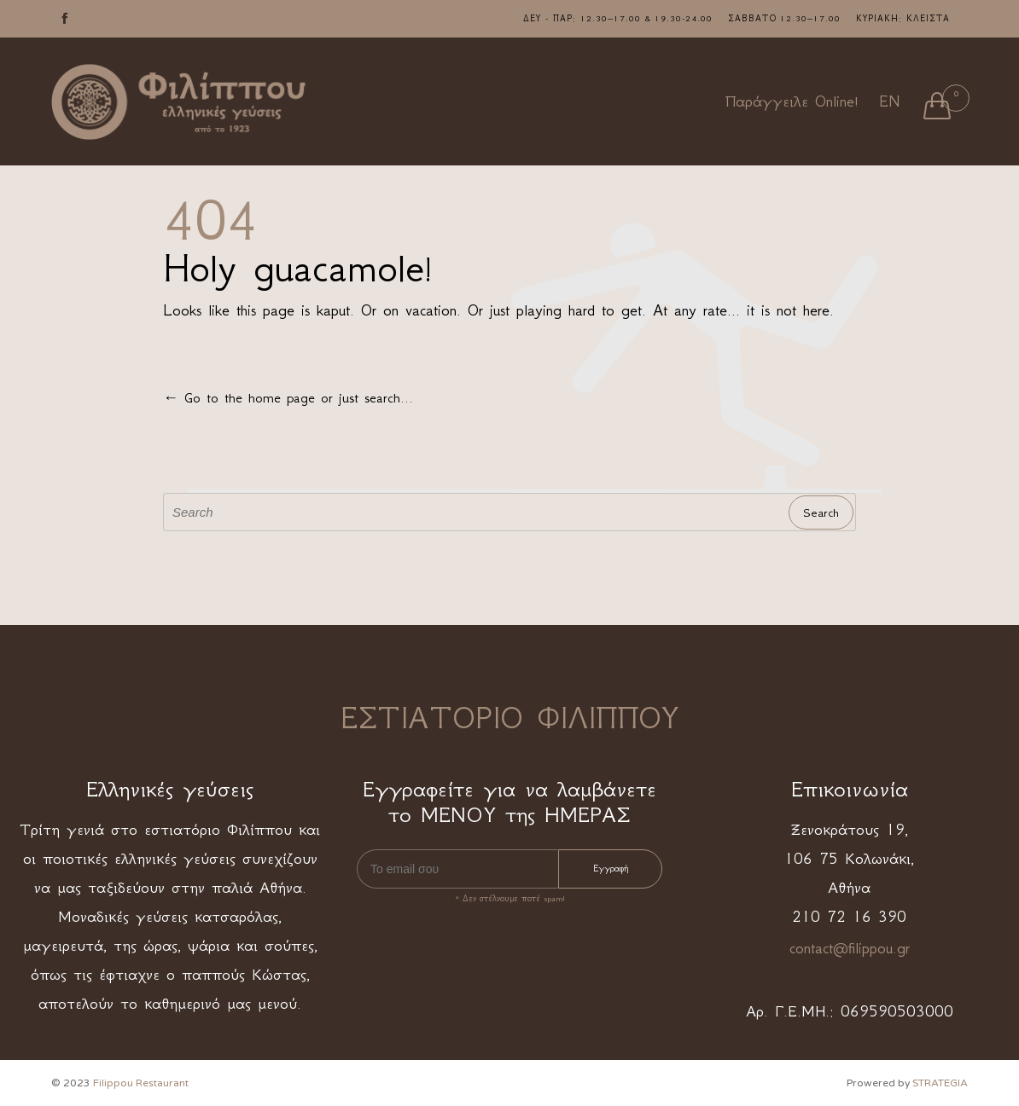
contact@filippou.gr (849, 948)
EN (889, 101)
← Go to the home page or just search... (288, 397)
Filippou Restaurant (141, 1083)
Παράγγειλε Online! (792, 101)
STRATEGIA (940, 1083)
